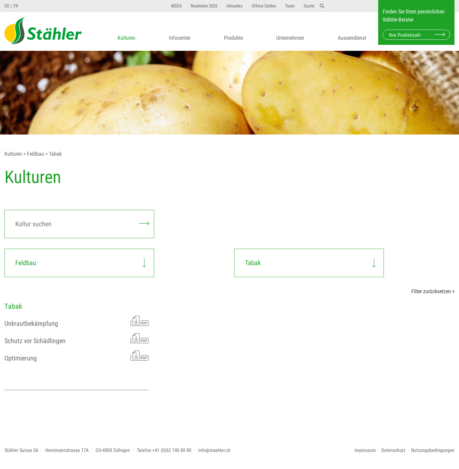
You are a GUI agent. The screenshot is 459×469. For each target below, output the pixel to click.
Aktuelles (234, 6)
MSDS (176, 6)
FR (15, 6)
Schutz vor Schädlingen (76, 338)
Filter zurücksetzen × (433, 291)
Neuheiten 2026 (204, 6)
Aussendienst (352, 38)
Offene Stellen (264, 6)
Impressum (365, 450)
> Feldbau (33, 154)
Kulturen (126, 38)
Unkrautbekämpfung (76, 320)
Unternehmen (290, 38)
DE (6, 6)
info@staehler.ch (214, 450)
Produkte (233, 38)
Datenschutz (393, 450)
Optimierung (76, 355)
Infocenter (179, 38)
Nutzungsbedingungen (433, 450)
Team (290, 6)
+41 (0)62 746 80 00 (171, 450)
